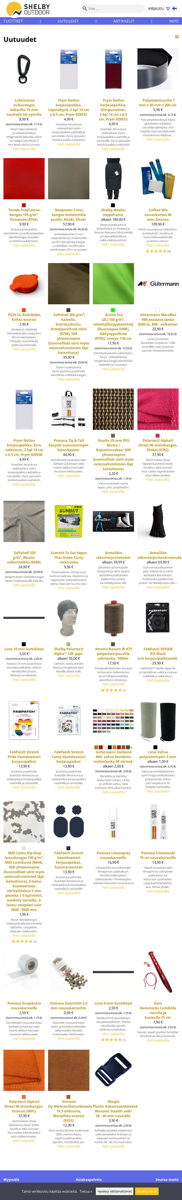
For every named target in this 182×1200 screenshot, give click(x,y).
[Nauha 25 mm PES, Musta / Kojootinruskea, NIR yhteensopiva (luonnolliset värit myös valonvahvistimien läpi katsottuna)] (113, 442)
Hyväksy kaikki (147, 1191)
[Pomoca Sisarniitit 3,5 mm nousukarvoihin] (68, 998)
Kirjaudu (156, 8)
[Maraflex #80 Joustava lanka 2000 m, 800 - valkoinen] (158, 324)
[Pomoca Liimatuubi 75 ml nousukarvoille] (158, 874)
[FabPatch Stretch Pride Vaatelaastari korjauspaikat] (24, 749)
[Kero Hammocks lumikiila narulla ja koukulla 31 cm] (158, 998)
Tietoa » (86, 1191)
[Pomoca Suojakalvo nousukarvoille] (24, 998)
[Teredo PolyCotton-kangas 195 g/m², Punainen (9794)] (24, 209)
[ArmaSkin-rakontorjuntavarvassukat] (158, 547)
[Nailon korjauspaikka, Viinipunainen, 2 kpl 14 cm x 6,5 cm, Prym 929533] (113, 101)
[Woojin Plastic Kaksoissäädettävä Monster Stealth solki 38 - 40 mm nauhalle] (113, 1101)
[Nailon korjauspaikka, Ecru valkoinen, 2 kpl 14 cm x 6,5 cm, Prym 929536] (24, 442)
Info (174, 21)
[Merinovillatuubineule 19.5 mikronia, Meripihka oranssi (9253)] (68, 1101)
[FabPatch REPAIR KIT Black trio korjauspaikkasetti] (158, 647)
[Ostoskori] (168, 8)
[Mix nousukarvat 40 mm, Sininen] (158, 209)
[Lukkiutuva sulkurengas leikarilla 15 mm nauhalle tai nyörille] (24, 101)
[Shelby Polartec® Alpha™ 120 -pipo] (68, 647)
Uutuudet (68, 21)
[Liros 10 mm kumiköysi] (24, 647)
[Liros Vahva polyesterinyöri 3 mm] (158, 749)
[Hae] (113, 8)
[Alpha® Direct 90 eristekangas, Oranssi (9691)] (24, 1101)
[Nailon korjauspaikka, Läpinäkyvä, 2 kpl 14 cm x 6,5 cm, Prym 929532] (68, 101)
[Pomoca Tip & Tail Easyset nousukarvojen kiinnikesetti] (68, 442)
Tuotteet (13, 21)
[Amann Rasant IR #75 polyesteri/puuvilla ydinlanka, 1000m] (113, 647)
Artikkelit (123, 21)
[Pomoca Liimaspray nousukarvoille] (113, 874)
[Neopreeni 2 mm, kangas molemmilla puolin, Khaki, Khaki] (68, 209)
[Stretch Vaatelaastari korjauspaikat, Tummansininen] (68, 874)
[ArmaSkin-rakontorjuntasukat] (113, 547)
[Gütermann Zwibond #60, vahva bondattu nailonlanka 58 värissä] (113, 749)
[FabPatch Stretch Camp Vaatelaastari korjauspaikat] (68, 749)
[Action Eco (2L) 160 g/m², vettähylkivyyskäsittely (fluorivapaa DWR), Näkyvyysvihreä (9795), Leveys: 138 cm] (113, 324)
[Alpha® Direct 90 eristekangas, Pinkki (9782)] (158, 442)
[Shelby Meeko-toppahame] (113, 209)
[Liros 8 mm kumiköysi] (113, 998)
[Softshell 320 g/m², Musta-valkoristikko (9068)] (24, 547)
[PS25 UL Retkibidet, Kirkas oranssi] (24, 324)
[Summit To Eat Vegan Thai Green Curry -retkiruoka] (68, 547)
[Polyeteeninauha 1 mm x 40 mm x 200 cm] (158, 101)
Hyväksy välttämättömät (115, 1191)
